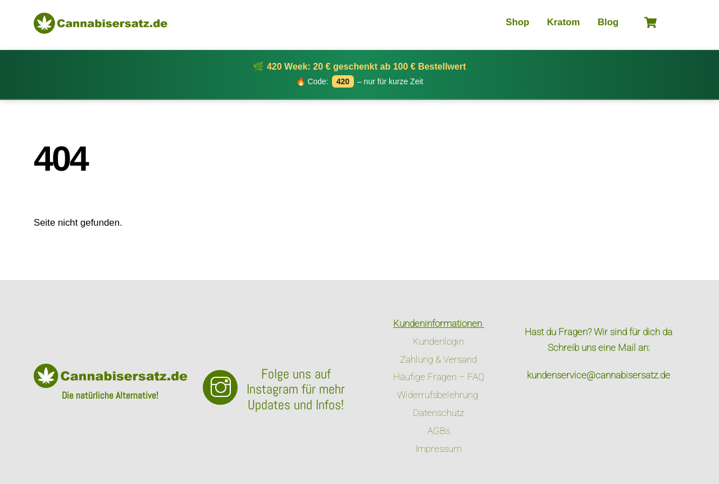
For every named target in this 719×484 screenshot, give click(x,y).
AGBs (438, 430)
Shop (517, 22)
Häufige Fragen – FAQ (438, 376)
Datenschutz (438, 412)
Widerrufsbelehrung (438, 394)
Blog (608, 22)
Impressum (438, 448)
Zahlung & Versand (438, 359)
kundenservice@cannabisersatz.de (598, 375)
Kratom (563, 22)
